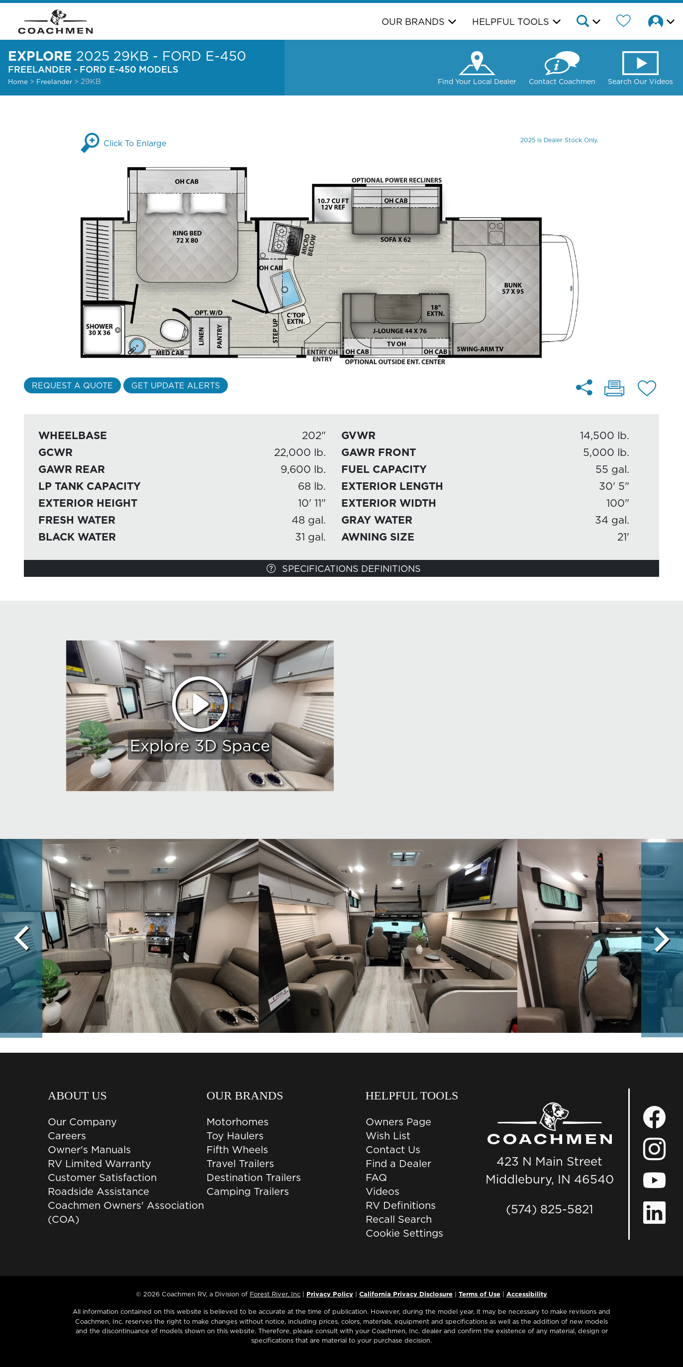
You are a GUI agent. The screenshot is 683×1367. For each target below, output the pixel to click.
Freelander (55, 81)
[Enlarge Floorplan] (341, 265)
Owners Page (398, 1122)
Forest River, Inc (275, 1293)
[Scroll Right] (662, 938)
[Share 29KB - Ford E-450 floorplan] (585, 387)
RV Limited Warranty (99, 1164)
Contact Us (393, 1150)
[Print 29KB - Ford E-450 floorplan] (614, 389)
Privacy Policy (329, 1293)
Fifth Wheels (237, 1150)
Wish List (388, 1136)
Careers (67, 1136)
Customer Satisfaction (102, 1178)
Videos (382, 1191)
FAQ (376, 1178)
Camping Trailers (247, 1191)
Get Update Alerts (175, 385)
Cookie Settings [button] (404, 1233)
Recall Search (399, 1219)
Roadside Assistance (98, 1191)
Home (18, 81)
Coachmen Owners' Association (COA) (126, 1212)
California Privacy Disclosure (406, 1293)
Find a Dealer (398, 1164)
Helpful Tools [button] (510, 21)
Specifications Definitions (344, 568)
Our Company (82, 1122)
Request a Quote (72, 385)
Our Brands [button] (413, 21)
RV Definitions (401, 1205)
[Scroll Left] (21, 938)
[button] (587, 22)
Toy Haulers (235, 1136)
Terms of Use (479, 1293)
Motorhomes (237, 1122)
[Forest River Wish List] (623, 22)
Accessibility (526, 1293)
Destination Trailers (253, 1178)
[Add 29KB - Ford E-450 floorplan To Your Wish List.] (647, 389)
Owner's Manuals (89, 1150)
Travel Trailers (240, 1164)
